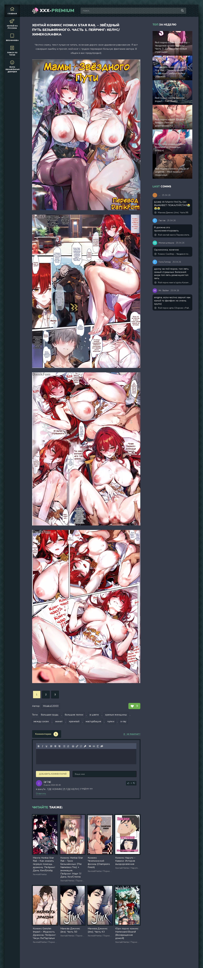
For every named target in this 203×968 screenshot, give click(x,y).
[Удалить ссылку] (81, 746)
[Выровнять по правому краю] (59, 746)
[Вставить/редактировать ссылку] (77, 746)
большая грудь (50, 714)
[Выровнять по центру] (55, 746)
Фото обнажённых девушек (12, 66)
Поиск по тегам (12, 50)
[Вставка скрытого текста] (102, 746)
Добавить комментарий (52, 774)
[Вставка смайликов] (73, 746)
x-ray (123, 721)
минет (59, 721)
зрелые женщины (116, 714)
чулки (110, 721)
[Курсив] (42, 746)
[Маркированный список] (64, 746)
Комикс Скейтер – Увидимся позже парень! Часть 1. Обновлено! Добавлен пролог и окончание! (172, 254)
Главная (12, 10)
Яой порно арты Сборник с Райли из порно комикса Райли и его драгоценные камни (172, 308)
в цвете (94, 714)
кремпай (74, 721)
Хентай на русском (12, 24)
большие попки (74, 714)
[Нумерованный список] (68, 746)
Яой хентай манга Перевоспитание (172, 235)
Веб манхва (12, 37)
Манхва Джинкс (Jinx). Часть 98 (171, 213)
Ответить (41, 793)
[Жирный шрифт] (39, 746)
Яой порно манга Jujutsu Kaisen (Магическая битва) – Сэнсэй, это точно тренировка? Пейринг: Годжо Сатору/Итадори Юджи (172, 283)
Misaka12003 (51, 706)
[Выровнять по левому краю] (51, 746)
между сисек (41, 721)
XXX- (57, 11)
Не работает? (131, 734)
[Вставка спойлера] (98, 746)
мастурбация (93, 721)
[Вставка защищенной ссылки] (85, 746)
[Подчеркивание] (46, 746)
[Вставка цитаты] (90, 746)
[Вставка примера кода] (94, 746)
